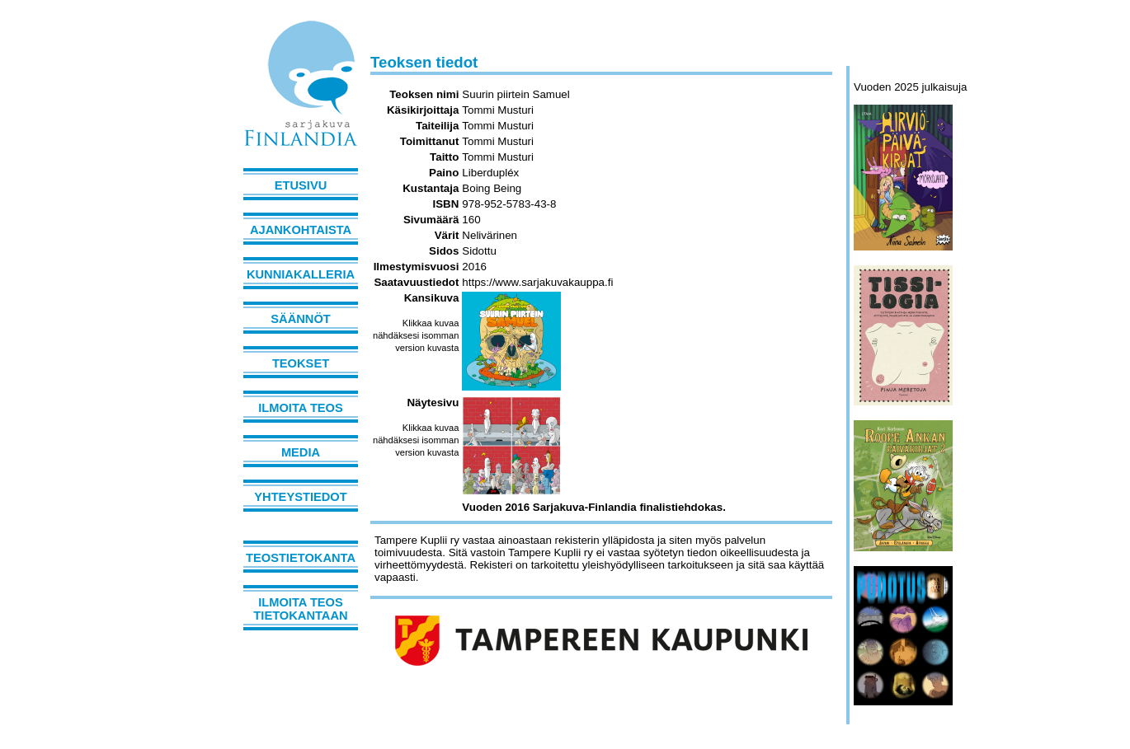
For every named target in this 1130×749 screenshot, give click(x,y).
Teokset (300, 363)
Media (300, 452)
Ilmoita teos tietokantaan (300, 609)
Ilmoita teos (300, 407)
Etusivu (301, 185)
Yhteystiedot (300, 496)
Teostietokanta (300, 557)
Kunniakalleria (301, 274)
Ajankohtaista (300, 229)
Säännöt (300, 318)
